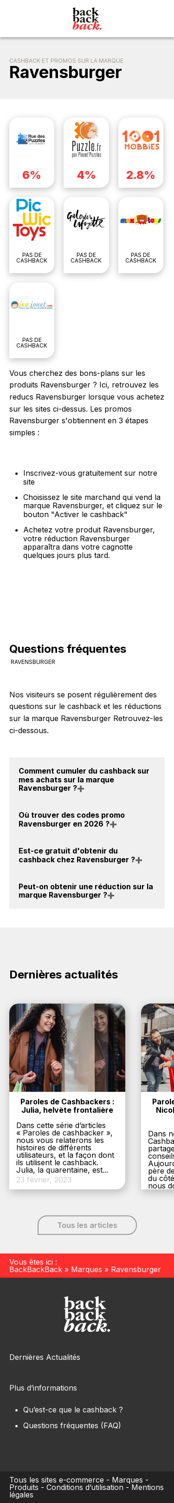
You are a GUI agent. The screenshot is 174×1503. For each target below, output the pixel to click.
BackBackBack (35, 1269)
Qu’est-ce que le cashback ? (73, 1409)
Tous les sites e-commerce (56, 1479)
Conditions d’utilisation (84, 1487)
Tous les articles (87, 1225)
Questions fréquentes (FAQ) (72, 1425)
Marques (86, 1269)
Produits (24, 1487)
